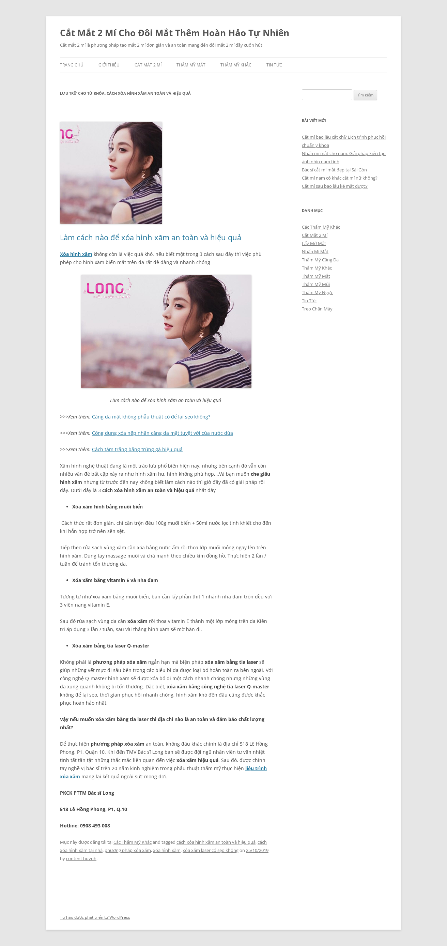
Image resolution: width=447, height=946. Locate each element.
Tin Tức (274, 65)
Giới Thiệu (109, 65)
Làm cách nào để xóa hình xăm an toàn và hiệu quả (150, 237)
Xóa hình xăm (76, 254)
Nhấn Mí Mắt (315, 251)
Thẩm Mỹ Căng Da (320, 260)
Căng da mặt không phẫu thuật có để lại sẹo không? (151, 416)
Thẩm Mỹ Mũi (316, 284)
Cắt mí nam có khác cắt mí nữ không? (339, 178)
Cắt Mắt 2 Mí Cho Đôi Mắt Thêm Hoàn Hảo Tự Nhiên (174, 33)
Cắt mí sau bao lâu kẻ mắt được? (335, 186)
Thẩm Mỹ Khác (235, 65)
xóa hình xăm (167, 850)
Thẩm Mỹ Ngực (317, 292)
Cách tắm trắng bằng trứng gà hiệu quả (137, 449)
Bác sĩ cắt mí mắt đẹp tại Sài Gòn (334, 170)
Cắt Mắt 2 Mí (148, 65)
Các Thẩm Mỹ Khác (132, 842)
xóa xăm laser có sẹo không (210, 850)
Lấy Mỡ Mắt (314, 243)
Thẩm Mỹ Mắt (190, 65)
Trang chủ (71, 65)
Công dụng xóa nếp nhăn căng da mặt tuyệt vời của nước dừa (162, 433)
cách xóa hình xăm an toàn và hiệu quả (216, 842)
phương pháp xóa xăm (128, 850)
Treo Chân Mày (317, 309)
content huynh (81, 858)
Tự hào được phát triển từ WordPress (95, 917)
